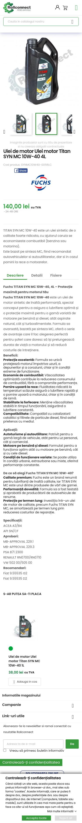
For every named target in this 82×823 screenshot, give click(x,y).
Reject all (65, 818)
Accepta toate (36, 818)
